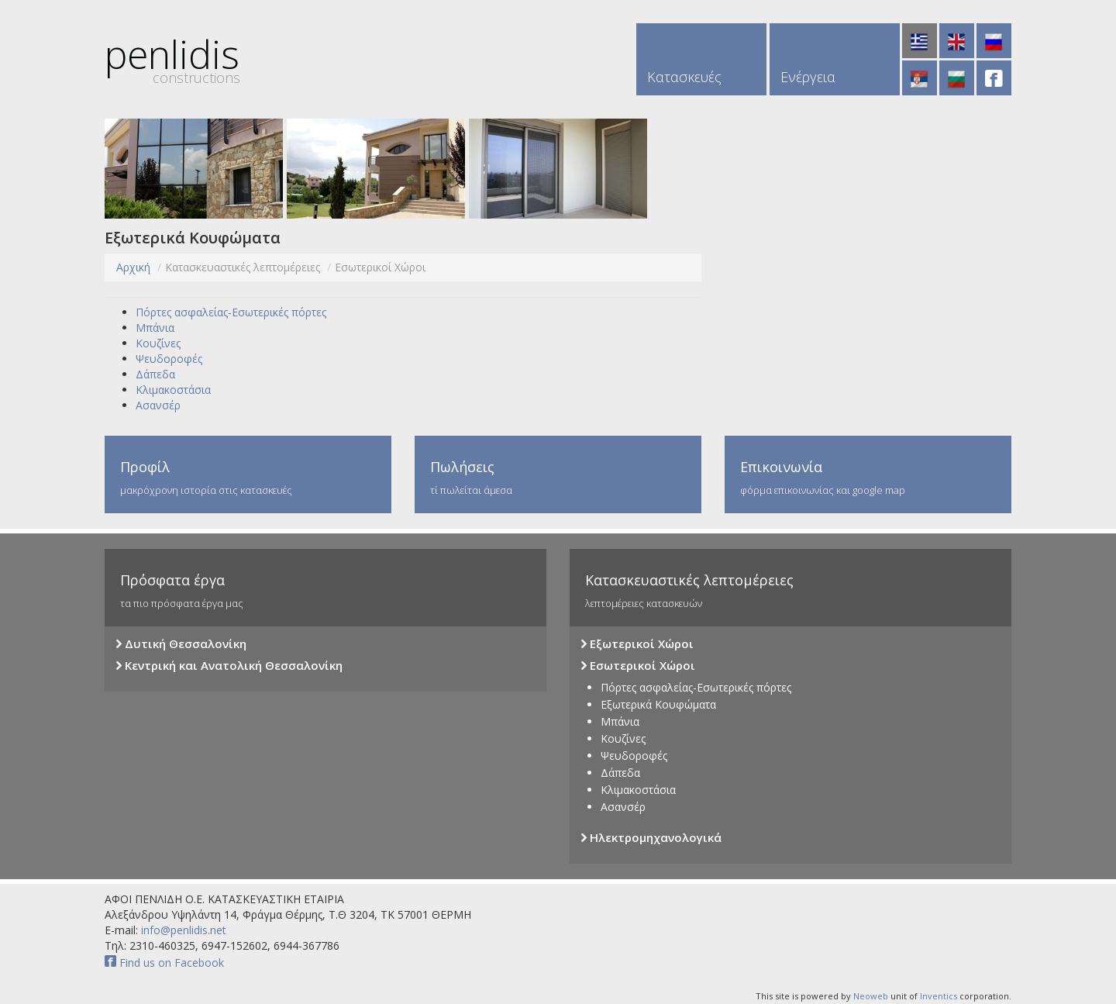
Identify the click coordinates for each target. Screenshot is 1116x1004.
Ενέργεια (807, 76)
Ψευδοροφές (169, 358)
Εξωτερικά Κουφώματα (658, 704)
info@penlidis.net (182, 930)
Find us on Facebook (164, 962)
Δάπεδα (155, 374)
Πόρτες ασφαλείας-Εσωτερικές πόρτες (231, 312)
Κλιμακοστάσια (173, 389)
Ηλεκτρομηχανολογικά (651, 838)
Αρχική (133, 267)
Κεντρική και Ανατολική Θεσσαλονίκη (229, 666)
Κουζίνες (158, 343)
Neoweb (870, 996)
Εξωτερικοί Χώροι (637, 644)
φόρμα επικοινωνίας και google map (868, 477)
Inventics (938, 996)
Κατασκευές (684, 76)
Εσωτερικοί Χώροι (638, 666)
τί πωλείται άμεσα (558, 477)
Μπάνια (155, 327)
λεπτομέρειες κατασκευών (790, 590)
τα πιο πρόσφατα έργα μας (325, 590)
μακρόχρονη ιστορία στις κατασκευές (248, 477)
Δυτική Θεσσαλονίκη (181, 644)
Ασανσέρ (158, 405)
